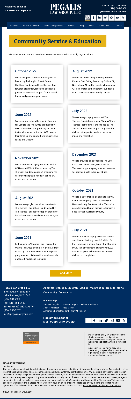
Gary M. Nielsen (78, 311)
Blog (82, 25)
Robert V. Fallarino (89, 304)
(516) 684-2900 (118, 8)
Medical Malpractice (54, 25)
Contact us (65, 292)
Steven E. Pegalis (51, 304)
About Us (13, 25)
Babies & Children (31, 25)
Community (104, 25)
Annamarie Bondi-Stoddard (56, 311)
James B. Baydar (70, 304)
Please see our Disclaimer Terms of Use (102, 385)
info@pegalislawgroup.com (18, 314)
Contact (117, 25)
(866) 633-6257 (109, 11)
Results (71, 25)
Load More (65, 273)
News (91, 25)
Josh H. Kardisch (51, 308)
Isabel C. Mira (68, 308)
